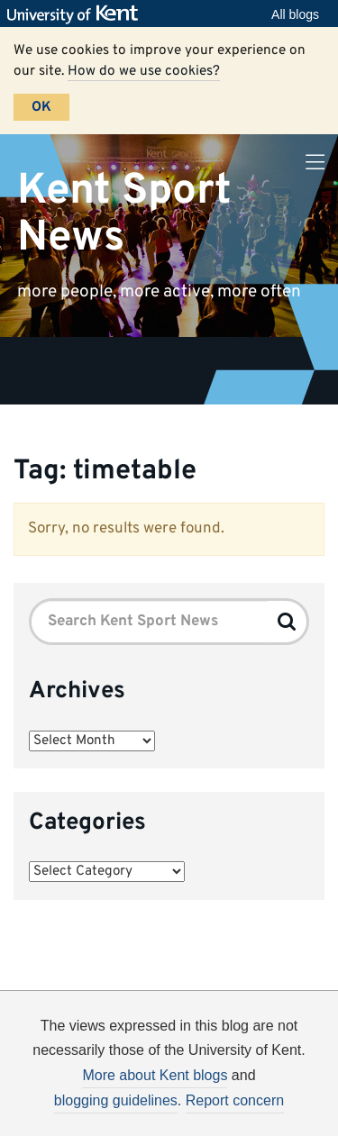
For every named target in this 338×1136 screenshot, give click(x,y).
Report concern (235, 1100)
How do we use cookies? (144, 71)
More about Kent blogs (154, 1075)
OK (41, 107)
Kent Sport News (124, 214)
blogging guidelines (116, 1100)
